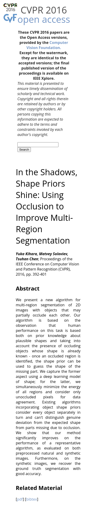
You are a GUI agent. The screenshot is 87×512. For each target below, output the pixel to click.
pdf (20, 499)
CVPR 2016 (44, 9)
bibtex (31, 499)
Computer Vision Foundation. (47, 45)
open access (43, 19)
